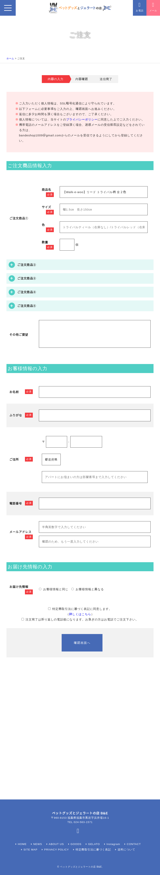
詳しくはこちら (80, 614)
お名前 (14, 392)
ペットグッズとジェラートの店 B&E (81, 866)
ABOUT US (56, 844)
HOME (22, 844)
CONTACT (134, 844)
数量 (45, 242)
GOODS (75, 844)
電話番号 (15, 503)
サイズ (46, 207)
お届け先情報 (18, 587)
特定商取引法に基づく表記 (93, 849)
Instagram (113, 844)
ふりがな (15, 415)
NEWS (37, 844)
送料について (126, 849)
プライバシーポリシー (82, 119)
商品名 (46, 189)
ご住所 (14, 459)
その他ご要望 (18, 334)
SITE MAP (30, 849)
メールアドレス (20, 532)
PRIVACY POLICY (56, 849)
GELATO (94, 844)
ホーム (10, 58)
